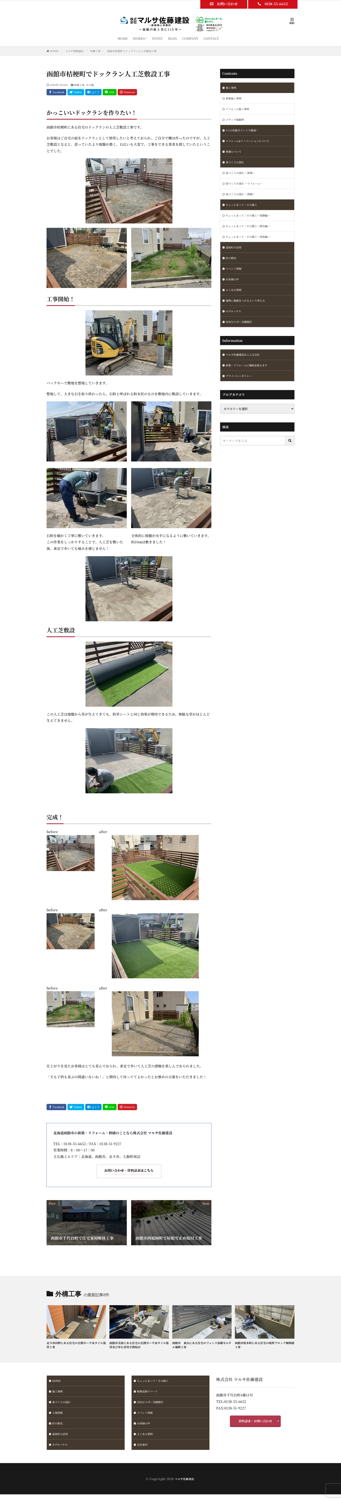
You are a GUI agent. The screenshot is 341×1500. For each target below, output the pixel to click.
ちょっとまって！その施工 (244, 212)
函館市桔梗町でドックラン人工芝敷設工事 (132, 51)
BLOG (172, 38)
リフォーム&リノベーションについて (251, 144)
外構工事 (95, 51)
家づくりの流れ (236, 167)
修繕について (235, 156)
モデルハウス (235, 325)
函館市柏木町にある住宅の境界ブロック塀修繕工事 (264, 1345)
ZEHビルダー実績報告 (241, 336)
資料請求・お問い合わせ (255, 1423)
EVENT (157, 38)
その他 (90, 85)
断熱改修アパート (149, 1393)
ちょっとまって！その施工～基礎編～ (251, 223)
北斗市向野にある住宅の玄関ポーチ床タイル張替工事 (76, 1345)
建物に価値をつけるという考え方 (248, 314)
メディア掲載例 (236, 122)
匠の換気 (232, 268)
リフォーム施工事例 (239, 110)
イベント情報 (235, 280)
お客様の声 (233, 291)
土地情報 (58, 1416)
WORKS (139, 38)
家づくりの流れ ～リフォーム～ (247, 189)
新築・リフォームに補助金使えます (250, 381)
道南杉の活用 (235, 257)
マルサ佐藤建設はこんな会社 (245, 370)
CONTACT (211, 38)
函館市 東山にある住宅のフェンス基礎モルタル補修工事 (201, 1345)
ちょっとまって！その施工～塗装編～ (251, 246)
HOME (123, 38)
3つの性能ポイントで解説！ (245, 133)
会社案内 (143, 1450)
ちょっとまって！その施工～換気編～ (251, 235)
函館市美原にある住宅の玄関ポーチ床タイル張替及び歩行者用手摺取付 (138, 1345)
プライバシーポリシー (241, 392)
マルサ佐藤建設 (184, 1484)
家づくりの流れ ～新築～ (243, 178)
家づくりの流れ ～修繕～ (243, 201)
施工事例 (232, 88)
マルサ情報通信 (74, 51)
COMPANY (190, 38)
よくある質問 (235, 302)
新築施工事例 (235, 99)
